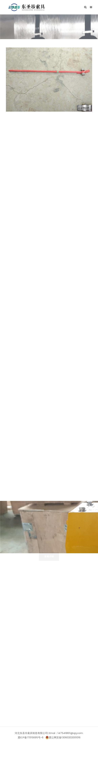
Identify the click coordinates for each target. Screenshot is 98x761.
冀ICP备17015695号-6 (30, 737)
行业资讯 (28, 28)
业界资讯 (39, 28)
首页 (20, 28)
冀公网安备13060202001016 (62, 737)
